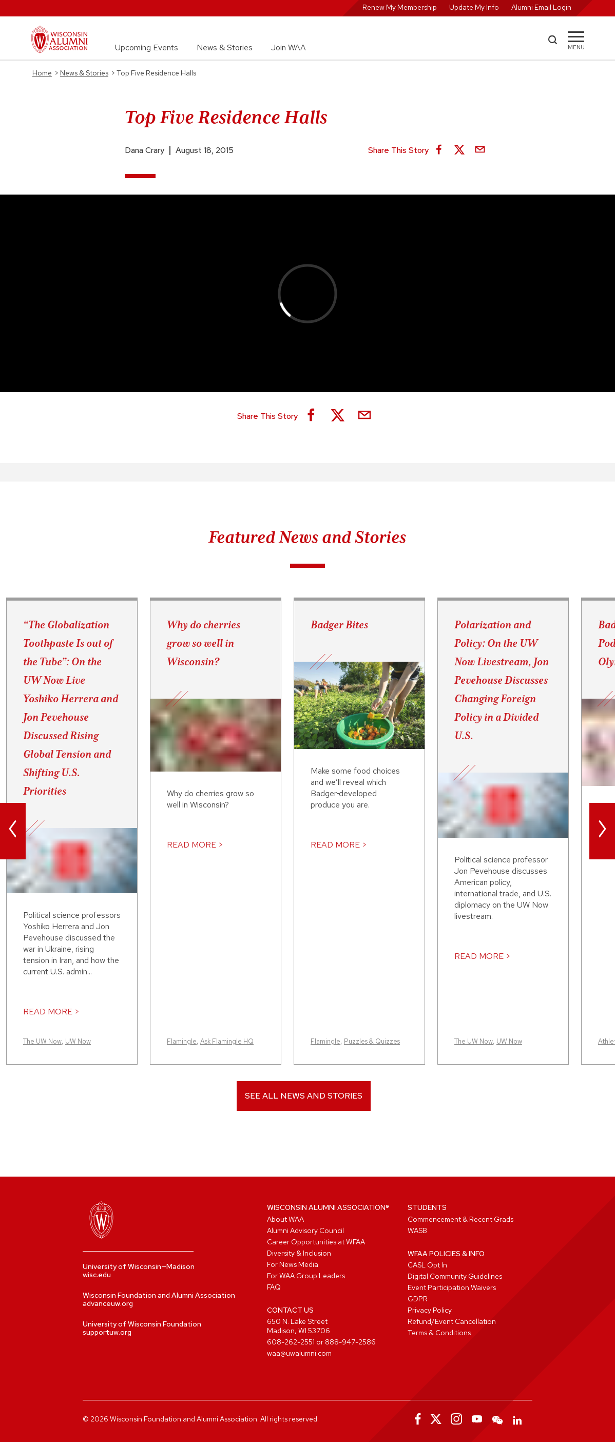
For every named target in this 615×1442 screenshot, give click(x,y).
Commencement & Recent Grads (460, 1219)
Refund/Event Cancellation (452, 1321)
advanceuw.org (108, 1303)
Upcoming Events (146, 47)
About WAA (285, 1219)
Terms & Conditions (439, 1332)
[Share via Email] (480, 150)
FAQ (274, 1287)
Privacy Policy (430, 1310)
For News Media (292, 1264)
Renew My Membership (399, 7)
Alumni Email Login (541, 7)
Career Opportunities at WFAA (316, 1241)
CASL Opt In (427, 1265)
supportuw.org (107, 1332)
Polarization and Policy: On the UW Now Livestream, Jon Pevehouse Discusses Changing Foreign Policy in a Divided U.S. (501, 680)
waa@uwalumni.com (299, 1353)
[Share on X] (459, 150)
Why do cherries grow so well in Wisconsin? (203, 643)
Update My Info (474, 7)
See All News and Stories (303, 1095)
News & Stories (225, 47)
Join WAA (288, 47)
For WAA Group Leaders (306, 1275)
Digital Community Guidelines (455, 1276)
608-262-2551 (291, 1342)
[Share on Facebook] (439, 150)
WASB (417, 1230)
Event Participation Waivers (452, 1287)
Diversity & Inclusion (299, 1253)
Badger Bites (339, 625)
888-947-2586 (350, 1342)
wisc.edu (97, 1274)
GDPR (418, 1298)
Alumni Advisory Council (305, 1230)
